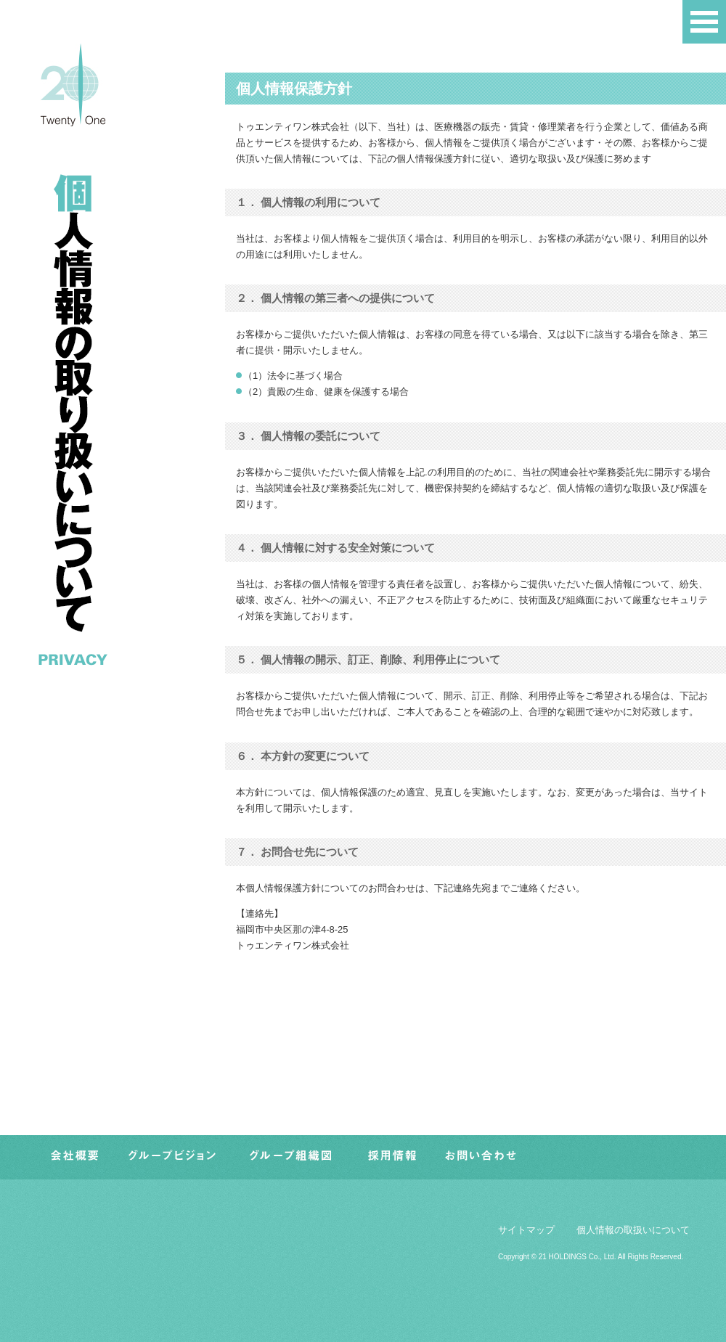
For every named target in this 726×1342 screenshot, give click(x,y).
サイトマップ (526, 1229)
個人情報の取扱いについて (633, 1229)
